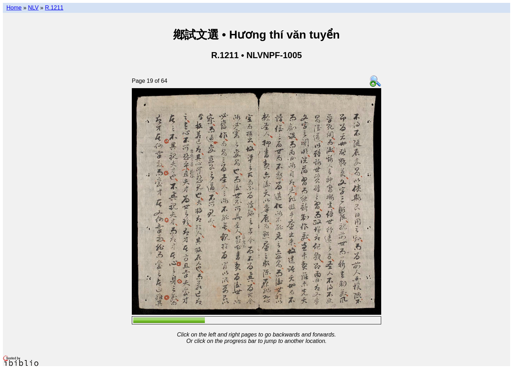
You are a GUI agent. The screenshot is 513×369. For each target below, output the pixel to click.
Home (14, 8)
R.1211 (54, 8)
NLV (33, 8)
